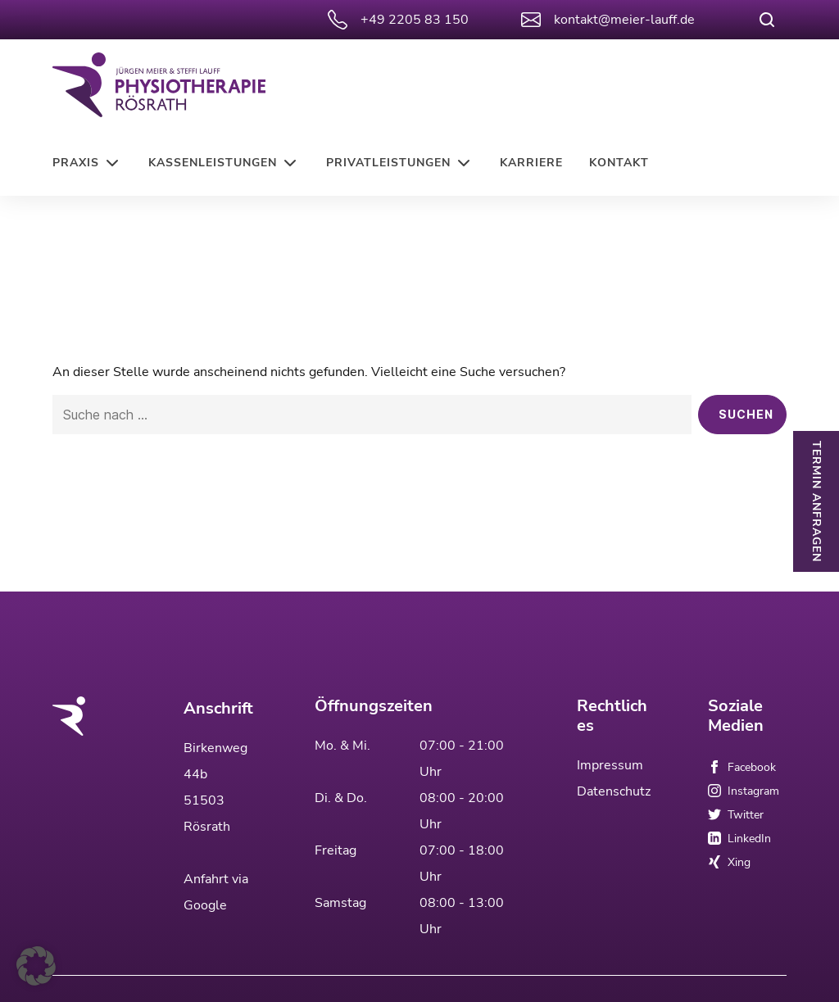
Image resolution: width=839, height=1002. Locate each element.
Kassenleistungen (212, 162)
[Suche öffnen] (767, 19)
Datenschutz (614, 784)
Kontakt (619, 162)
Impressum (610, 758)
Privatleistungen (388, 162)
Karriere (531, 162)
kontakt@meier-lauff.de (608, 19)
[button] (36, 966)
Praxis (75, 162)
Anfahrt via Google (216, 885)
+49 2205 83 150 (398, 19)
